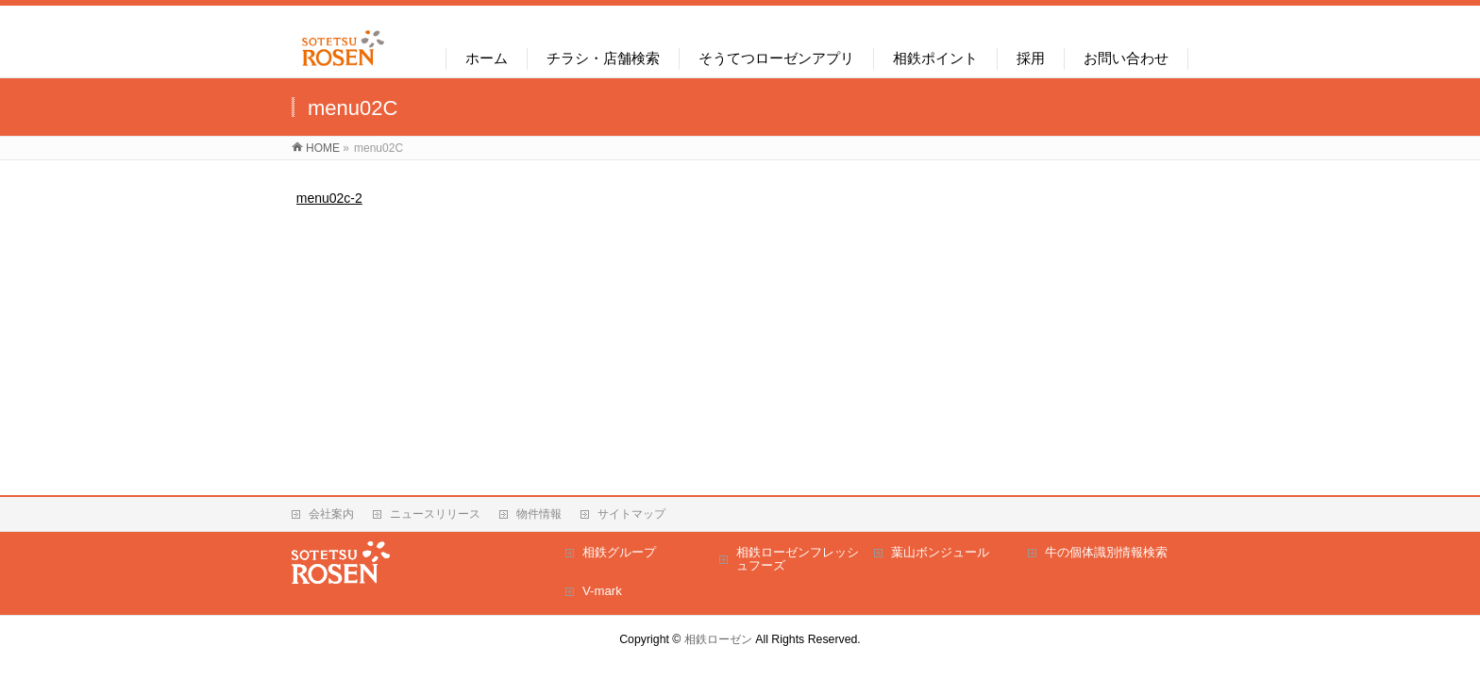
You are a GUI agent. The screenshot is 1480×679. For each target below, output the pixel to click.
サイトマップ (631, 514)
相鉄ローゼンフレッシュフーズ (797, 558)
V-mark (602, 591)
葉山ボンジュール (940, 552)
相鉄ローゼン (718, 639)
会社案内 (331, 514)
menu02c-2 (329, 198)
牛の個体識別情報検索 (1106, 552)
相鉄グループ (619, 552)
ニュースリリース (435, 514)
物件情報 (539, 514)
